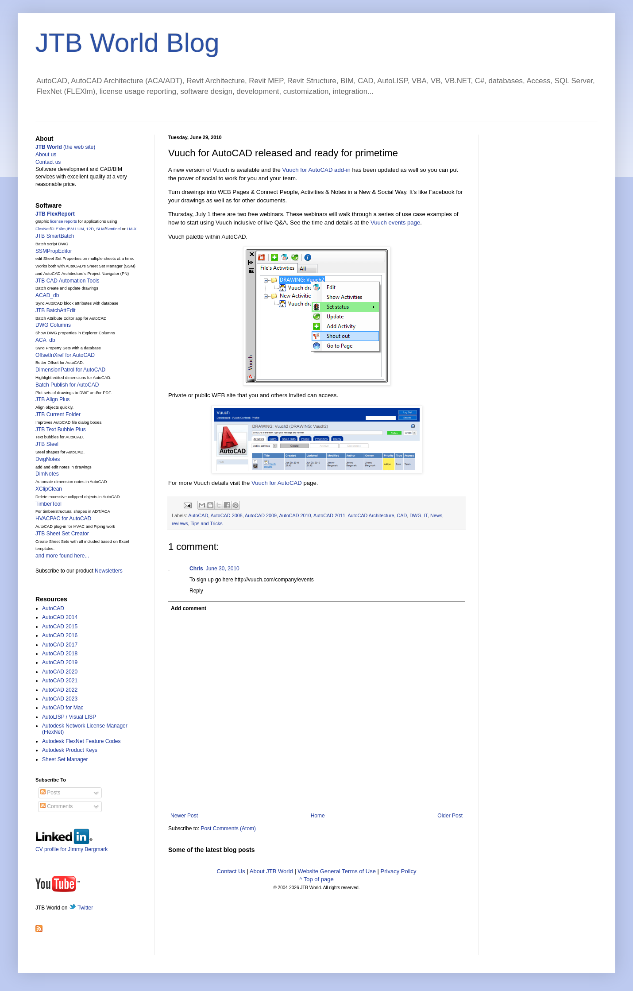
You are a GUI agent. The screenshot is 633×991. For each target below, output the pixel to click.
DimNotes (47, 474)
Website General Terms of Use (336, 871)
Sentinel (113, 229)
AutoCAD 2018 (59, 653)
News (436, 515)
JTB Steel (46, 444)
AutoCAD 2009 (261, 515)
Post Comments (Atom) (228, 828)
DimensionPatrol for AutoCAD (70, 370)
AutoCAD (198, 515)
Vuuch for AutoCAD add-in (316, 169)
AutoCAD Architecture (370, 515)
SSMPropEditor (53, 251)
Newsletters (109, 571)
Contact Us (231, 871)
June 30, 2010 (222, 568)
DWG (415, 515)
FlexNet (42, 229)
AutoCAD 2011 (329, 515)
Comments (56, 806)
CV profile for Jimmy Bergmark (71, 846)
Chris (196, 568)
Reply (196, 591)
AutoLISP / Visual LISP (69, 717)
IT (426, 515)
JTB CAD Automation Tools (67, 281)
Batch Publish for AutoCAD (67, 385)
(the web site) (65, 147)
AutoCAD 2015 (59, 626)
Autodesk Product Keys (69, 750)
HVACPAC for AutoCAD (63, 518)
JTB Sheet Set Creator (62, 533)
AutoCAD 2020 (59, 672)
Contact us (48, 162)
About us (45, 154)
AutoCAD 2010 (295, 515)
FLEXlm (58, 229)
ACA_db (45, 340)
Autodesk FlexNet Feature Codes (81, 741)
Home (318, 816)
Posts (50, 793)
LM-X (131, 229)
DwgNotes (47, 459)
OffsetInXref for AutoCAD (65, 355)
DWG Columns (53, 325)
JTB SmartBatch (54, 236)
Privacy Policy (399, 871)
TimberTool (48, 504)
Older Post (450, 816)
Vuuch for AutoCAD (276, 483)
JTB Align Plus (52, 399)
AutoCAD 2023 (59, 699)
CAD (402, 515)
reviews (180, 523)
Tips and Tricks (206, 523)
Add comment (188, 608)
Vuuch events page (395, 222)
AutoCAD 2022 (59, 690)
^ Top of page (316, 879)
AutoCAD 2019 (59, 662)
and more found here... (62, 556)
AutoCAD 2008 (227, 515)
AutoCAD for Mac (62, 708)
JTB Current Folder (58, 414)
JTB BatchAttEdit (55, 310)
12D (90, 229)
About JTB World (271, 871)
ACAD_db (47, 295)
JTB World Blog (127, 43)
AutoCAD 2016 (59, 635)
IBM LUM (75, 229)
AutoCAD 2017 (59, 645)
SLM (100, 229)
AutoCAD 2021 (59, 680)
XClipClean (48, 489)
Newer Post (184, 816)
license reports (63, 221)
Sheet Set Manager (65, 759)
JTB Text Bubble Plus (60, 429)
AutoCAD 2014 (59, 617)
